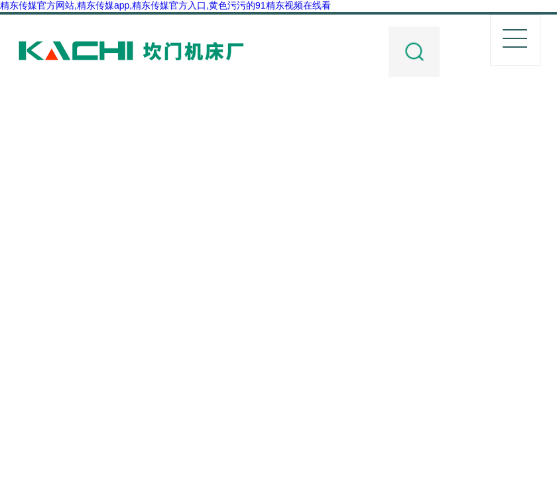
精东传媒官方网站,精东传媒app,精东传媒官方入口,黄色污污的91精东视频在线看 (165, 5)
